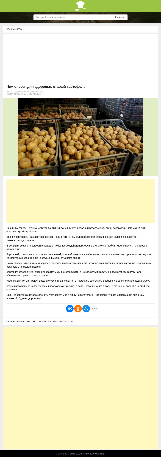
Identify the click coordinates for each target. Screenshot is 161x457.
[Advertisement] (80, 61)
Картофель (66, 321)
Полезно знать (13, 29)
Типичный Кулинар (94, 453)
